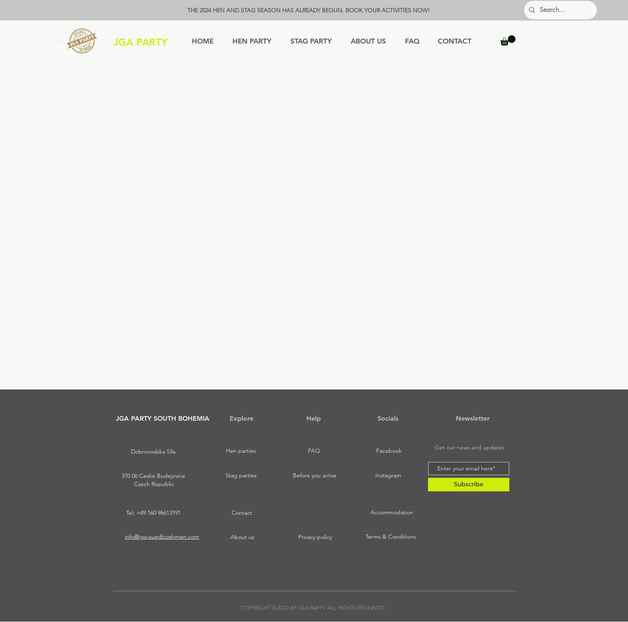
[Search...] (560, 10)
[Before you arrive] (314, 475)
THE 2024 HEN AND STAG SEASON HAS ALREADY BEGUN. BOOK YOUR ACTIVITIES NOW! (308, 10)
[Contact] (242, 513)
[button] (507, 40)
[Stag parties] (241, 475)
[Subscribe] (468, 484)
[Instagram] (388, 475)
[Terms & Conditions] (391, 536)
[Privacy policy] (315, 537)
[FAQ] (314, 451)
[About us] (242, 537)
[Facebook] (389, 451)
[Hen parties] (241, 451)
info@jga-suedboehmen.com (162, 536)
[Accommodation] (392, 512)
